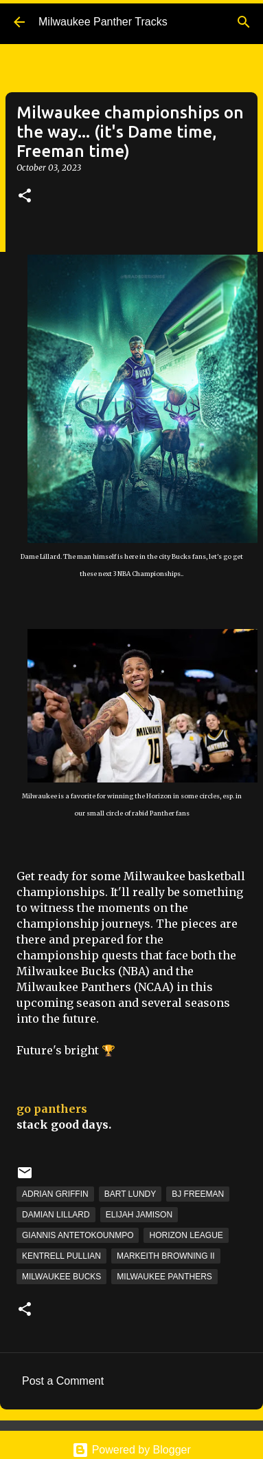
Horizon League (185, 1235)
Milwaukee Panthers (164, 1276)
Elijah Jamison (139, 1215)
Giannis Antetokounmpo (77, 1235)
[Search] (244, 22)
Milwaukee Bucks (61, 1276)
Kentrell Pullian (61, 1256)
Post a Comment (63, 1381)
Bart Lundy (130, 1194)
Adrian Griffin (55, 1194)
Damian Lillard (56, 1215)
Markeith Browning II (166, 1256)
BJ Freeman (198, 1194)
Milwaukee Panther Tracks (103, 22)
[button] (24, 196)
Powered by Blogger (131, 1450)
